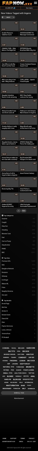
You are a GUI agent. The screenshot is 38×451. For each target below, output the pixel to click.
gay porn (21, 354)
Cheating (18, 230)
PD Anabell (18, 337)
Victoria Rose (18, 333)
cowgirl (5, 348)
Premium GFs (18, 261)
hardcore (30, 348)
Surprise (18, 219)
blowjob (17, 379)
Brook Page (18, 303)
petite (26, 376)
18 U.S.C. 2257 (31, 441)
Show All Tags (19, 393)
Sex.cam (18, 295)
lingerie (15, 364)
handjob (7, 379)
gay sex (31, 357)
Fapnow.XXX (16, 447)
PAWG (18, 249)
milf (24, 388)
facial (14, 348)
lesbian (22, 361)
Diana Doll (18, 318)
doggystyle (28, 379)
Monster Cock (18, 234)
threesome (20, 367)
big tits (11, 351)
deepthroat (25, 364)
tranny (13, 357)
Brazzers (18, 272)
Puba (18, 287)
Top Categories (8, 215)
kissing (5, 360)
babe (23, 385)
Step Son (18, 226)
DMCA (21, 441)
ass (3, 376)
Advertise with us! (8, 441)
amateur (30, 354)
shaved (18, 370)
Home (4, 438)
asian (6, 382)
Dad (18, 237)
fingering (13, 361)
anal (33, 376)
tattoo (31, 373)
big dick (25, 351)
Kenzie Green (18, 315)
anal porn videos (20, 373)
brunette (30, 367)
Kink (18, 265)
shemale (18, 376)
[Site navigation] (35, 3)
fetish (6, 370)
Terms (22, 438)
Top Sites (7, 258)
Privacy (31, 438)
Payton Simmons (18, 326)
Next (23, 210)
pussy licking (28, 370)
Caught (18, 222)
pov (12, 370)
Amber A (18, 311)
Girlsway (18, 276)
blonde (10, 376)
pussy (29, 385)
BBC (18, 252)
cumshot (22, 357)
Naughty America (18, 291)
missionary (7, 388)
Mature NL (18, 284)
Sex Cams (29, 8)
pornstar (16, 388)
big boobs (13, 382)
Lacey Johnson (18, 330)
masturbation (12, 385)
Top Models (7, 300)
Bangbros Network (18, 269)
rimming (6, 357)
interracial (29, 382)
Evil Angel (18, 280)
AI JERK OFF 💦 (10, 8)
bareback (31, 388)
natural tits (8, 367)
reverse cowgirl (9, 354)
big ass (21, 348)
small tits (7, 373)
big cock (31, 361)
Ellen (18, 322)
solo (21, 382)
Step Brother (18, 245)
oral (18, 351)
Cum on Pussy (18, 241)
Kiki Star (18, 307)
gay (8, 364)
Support (13, 438)
